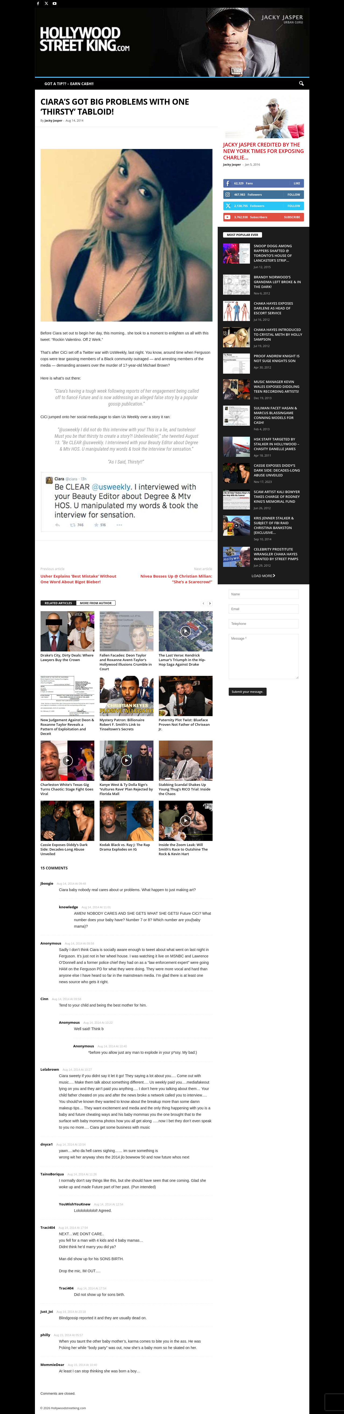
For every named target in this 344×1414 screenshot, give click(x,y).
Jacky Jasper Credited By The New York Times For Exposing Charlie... (263, 151)
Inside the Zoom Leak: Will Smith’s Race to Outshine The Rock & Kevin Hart (183, 849)
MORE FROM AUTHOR (96, 603)
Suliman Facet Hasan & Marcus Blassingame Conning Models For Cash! (275, 415)
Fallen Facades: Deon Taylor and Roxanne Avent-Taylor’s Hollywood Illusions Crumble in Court (126, 662)
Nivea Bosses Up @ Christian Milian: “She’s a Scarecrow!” (176, 578)
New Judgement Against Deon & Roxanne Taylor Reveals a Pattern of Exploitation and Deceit (67, 726)
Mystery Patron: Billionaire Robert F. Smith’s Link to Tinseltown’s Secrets (122, 724)
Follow (294, 194)
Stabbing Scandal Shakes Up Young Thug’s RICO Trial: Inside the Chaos (185, 789)
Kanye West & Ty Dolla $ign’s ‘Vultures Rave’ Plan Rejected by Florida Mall (126, 789)
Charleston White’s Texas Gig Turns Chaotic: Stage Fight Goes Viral (67, 789)
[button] (301, 84)
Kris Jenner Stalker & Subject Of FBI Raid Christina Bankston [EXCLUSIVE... (274, 525)
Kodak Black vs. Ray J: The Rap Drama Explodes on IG (125, 847)
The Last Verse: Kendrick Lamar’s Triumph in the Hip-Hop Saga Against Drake (182, 660)
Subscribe (292, 217)
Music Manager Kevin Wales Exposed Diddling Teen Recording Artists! (277, 386)
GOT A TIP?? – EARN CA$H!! (69, 83)
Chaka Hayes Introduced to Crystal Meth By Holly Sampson (278, 334)
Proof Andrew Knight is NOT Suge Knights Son (277, 358)
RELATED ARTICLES (58, 603)
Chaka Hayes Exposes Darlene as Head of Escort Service (273, 308)
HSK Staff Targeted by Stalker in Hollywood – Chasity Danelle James (276, 444)
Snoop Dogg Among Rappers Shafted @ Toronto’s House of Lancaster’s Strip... (273, 253)
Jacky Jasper (53, 120)
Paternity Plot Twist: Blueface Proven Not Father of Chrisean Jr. (184, 724)
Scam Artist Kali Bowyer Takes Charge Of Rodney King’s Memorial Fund (277, 496)
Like (297, 183)
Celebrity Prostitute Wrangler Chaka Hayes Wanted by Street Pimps (276, 554)
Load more (263, 576)
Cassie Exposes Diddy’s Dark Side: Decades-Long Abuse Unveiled (64, 849)
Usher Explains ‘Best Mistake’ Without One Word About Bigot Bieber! (78, 578)
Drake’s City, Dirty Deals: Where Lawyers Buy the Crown (67, 657)
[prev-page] (203, 603)
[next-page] (210, 603)
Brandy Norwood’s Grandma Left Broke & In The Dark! (277, 282)
